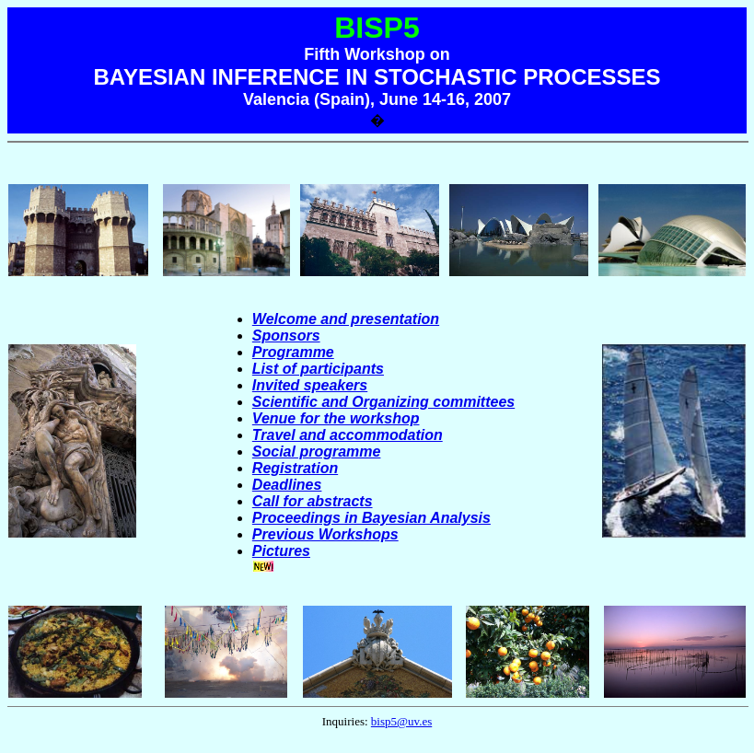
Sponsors (286, 335)
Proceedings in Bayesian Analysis (371, 518)
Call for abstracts (312, 501)
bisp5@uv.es (401, 721)
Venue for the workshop (336, 418)
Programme (293, 352)
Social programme (316, 451)
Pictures (281, 551)
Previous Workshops (325, 534)
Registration (295, 468)
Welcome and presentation (345, 319)
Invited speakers (309, 385)
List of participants (318, 368)
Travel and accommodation (347, 435)
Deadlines (287, 484)
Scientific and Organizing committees (383, 402)
